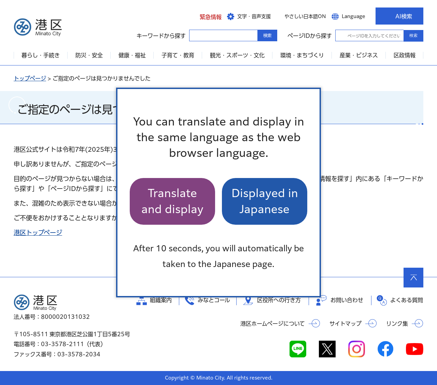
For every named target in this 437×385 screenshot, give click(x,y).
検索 (413, 35)
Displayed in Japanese (264, 201)
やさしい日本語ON (305, 16)
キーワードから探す (195, 35)
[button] (205, 16)
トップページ (30, 78)
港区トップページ (38, 232)
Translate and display (172, 201)
